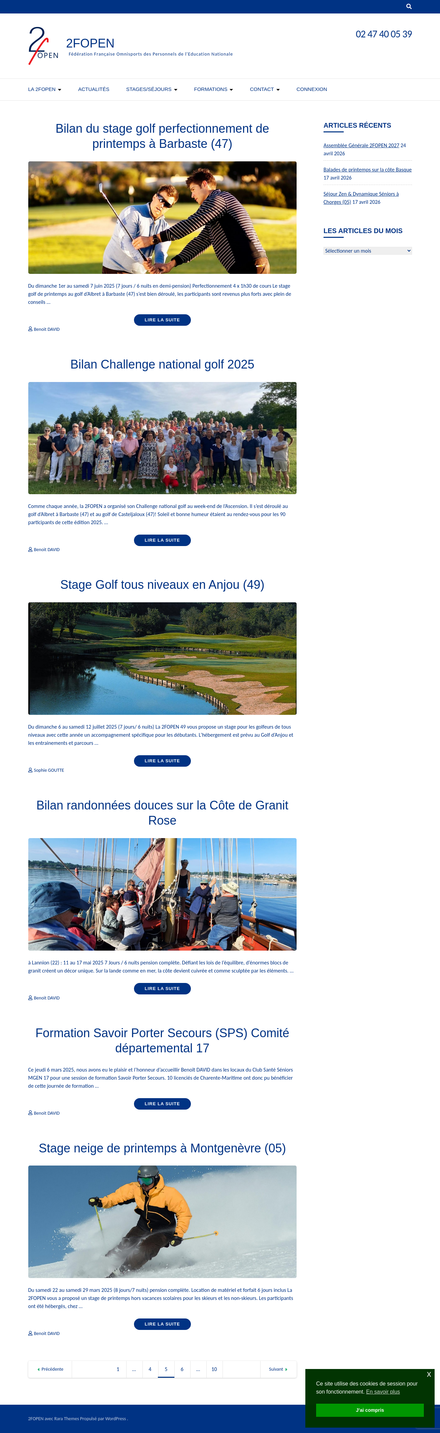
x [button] (429, 1374)
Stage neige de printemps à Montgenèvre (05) (162, 1148)
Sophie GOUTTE (49, 770)
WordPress (115, 1419)
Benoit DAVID (47, 329)
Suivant (276, 1369)
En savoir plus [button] (383, 1392)
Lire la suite (162, 319)
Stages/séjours (149, 89)
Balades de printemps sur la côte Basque (368, 169)
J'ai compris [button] (370, 1410)
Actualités (93, 89)
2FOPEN (90, 43)
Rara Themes (66, 1419)
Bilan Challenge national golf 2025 (162, 364)
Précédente (53, 1369)
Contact (262, 89)
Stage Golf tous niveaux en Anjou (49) (162, 585)
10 (216, 1369)
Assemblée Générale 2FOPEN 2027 (361, 145)
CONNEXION (312, 89)
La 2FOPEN (42, 89)
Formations (211, 89)
